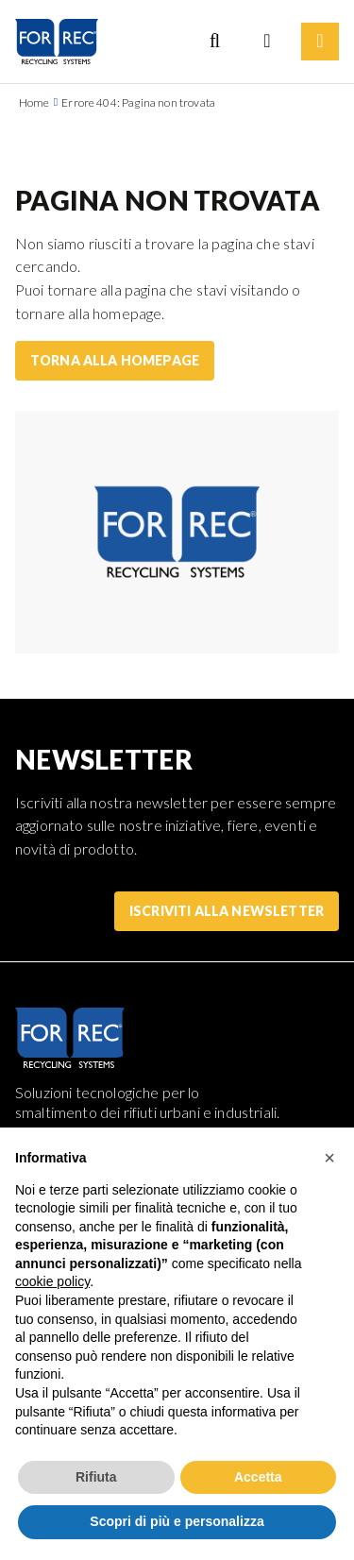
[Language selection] (267, 41)
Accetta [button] (258, 1476)
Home (34, 102)
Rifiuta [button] (96, 1476)
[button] (329, 1158)
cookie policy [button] (52, 1281)
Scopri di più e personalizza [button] (176, 1521)
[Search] (214, 41)
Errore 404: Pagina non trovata (138, 102)
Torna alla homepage (114, 360)
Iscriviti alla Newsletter (226, 911)
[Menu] (320, 41)
